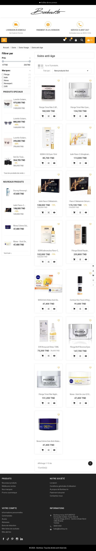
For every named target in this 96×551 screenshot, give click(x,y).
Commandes (7, 516)
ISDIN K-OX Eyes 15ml (48, 154)
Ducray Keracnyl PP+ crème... (19, 190)
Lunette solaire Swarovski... (19, 138)
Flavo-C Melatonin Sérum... (80, 201)
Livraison (53, 483)
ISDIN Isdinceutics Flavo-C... (48, 251)
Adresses (5, 522)
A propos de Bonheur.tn (59, 489)
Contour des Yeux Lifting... (80, 300)
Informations (58, 512)
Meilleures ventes (9, 486)
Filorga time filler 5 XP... (48, 107)
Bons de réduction (9, 525)
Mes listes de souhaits (10, 529)
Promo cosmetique (9, 493)
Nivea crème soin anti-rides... (20, 226)
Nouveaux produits (9, 483)
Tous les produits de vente (15, 173)
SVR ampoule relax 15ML (48, 347)
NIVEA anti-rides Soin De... (48, 300)
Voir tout (8, 253)
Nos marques (7, 489)
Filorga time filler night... (48, 394)
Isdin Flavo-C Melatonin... (18, 205)
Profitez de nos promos (49, 2)
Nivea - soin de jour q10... (19, 241)
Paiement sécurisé (57, 493)
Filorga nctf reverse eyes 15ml (80, 347)
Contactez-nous (56, 496)
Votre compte (9, 508)
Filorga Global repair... (80, 251)
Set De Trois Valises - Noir (18, 157)
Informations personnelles (12, 513)
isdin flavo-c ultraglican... (80, 154)
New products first (71, 70)
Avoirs (4, 519)
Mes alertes (6, 532)
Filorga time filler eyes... (80, 107)
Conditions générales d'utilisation (63, 486)
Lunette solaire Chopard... (19, 99)
